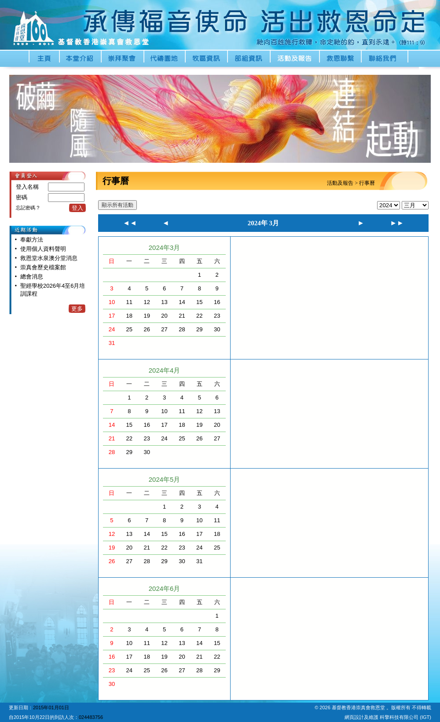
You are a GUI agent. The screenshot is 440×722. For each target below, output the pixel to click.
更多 (77, 308)
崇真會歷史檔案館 (43, 267)
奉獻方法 (31, 239)
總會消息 (31, 276)
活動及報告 (340, 183)
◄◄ (130, 223)
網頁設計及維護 (362, 717)
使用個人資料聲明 (43, 249)
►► (397, 223)
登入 (77, 208)
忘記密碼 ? (27, 207)
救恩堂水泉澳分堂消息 (48, 258)
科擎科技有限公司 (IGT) (405, 717)
